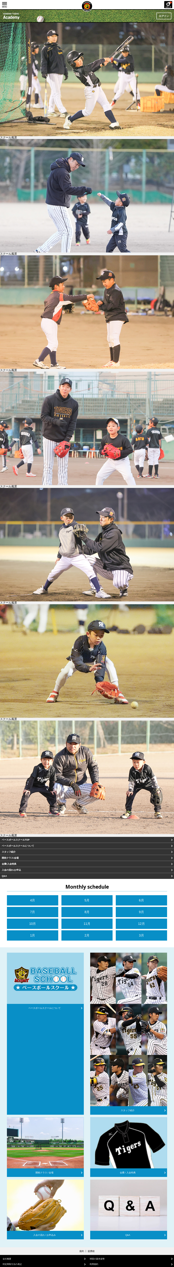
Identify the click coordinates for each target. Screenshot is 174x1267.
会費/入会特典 (9, 864)
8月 (87, 912)
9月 (141, 912)
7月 (32, 912)
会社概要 (7, 1259)
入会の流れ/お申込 (11, 870)
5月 (87, 900)
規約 (81, 1251)
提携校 (91, 1251)
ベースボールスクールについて (18, 845)
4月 (32, 900)
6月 (141, 900)
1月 (32, 935)
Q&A (4, 876)
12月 (141, 924)
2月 (87, 935)
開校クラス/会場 (10, 858)
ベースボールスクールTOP (16, 839)
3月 (141, 935)
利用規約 (94, 1264)
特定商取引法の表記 (12, 1264)
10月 (32, 924)
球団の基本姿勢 (97, 1259)
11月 (87, 924)
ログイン (164, 16)
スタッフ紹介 (9, 852)
